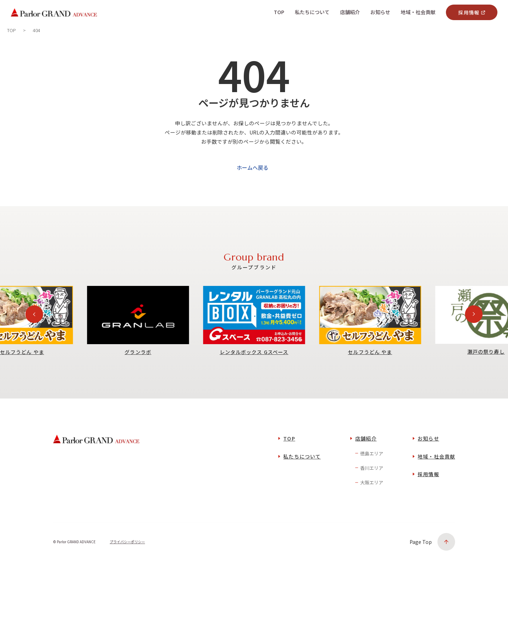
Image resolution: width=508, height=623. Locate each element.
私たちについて (302, 470)
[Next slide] (474, 328)
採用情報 (468, 12)
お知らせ (428, 452)
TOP (289, 452)
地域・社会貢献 (436, 470)
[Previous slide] (34, 328)
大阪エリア (371, 496)
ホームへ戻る (252, 181)
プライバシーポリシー (127, 556)
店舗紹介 (365, 452)
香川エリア (371, 482)
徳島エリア (371, 467)
